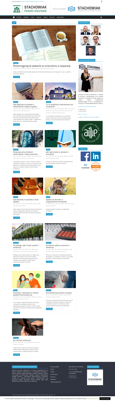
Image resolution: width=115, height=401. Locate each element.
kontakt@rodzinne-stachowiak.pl (90, 117)
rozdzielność (36, 68)
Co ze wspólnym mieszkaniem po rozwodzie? (59, 105)
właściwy (35, 251)
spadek (27, 110)
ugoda (22, 344)
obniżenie (15, 344)
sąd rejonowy (23, 251)
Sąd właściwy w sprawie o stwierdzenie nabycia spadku (25, 105)
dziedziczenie (36, 108)
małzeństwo (48, 110)
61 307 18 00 (83, 114)
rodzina (70, 110)
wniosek (54, 205)
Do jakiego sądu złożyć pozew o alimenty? (26, 246)
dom (67, 108)
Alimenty (26, 17)
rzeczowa (15, 251)
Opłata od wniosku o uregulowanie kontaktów (56, 200)
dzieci (67, 156)
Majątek (38, 17)
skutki (58, 297)
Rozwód (19, 17)
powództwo (57, 251)
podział (66, 110)
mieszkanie (61, 110)
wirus (27, 299)
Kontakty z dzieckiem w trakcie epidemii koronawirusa (25, 294)
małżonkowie (55, 110)
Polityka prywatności (55, 382)
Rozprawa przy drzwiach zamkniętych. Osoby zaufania (25, 153)
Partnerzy (52, 377)
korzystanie (71, 108)
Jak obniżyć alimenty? (22, 340)
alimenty (35, 342)
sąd (45, 68)
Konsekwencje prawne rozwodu (59, 293)
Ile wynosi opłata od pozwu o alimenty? (58, 246)
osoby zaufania (16, 158)
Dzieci (32, 17)
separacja (48, 68)
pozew (62, 251)
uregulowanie (51, 158)
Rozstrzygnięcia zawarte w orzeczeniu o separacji (41, 66)
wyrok (53, 68)
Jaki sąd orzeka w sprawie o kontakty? (57, 153)
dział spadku (37, 203)
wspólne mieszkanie (56, 112)
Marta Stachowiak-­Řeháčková (63, 249)
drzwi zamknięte (37, 156)
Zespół (52, 369)
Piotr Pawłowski (27, 68)
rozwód (42, 68)
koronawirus (20, 299)
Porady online (53, 374)
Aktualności (53, 379)
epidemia (39, 297)
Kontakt (52, 17)
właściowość (30, 251)
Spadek (45, 17)
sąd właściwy (22, 110)
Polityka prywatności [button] (93, 398)
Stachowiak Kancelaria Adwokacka (87, 106)
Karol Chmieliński (28, 156)
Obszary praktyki (54, 366)
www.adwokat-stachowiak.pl (76, 366)
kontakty (71, 156)
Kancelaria (60, 17)
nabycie (15, 110)
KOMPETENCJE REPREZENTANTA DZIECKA (32, 1)
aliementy (48, 251)
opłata (47, 205)
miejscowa (35, 249)
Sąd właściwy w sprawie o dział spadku (25, 200)
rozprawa (29, 158)
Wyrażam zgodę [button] (105, 398)
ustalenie (57, 158)
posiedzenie (23, 158)
